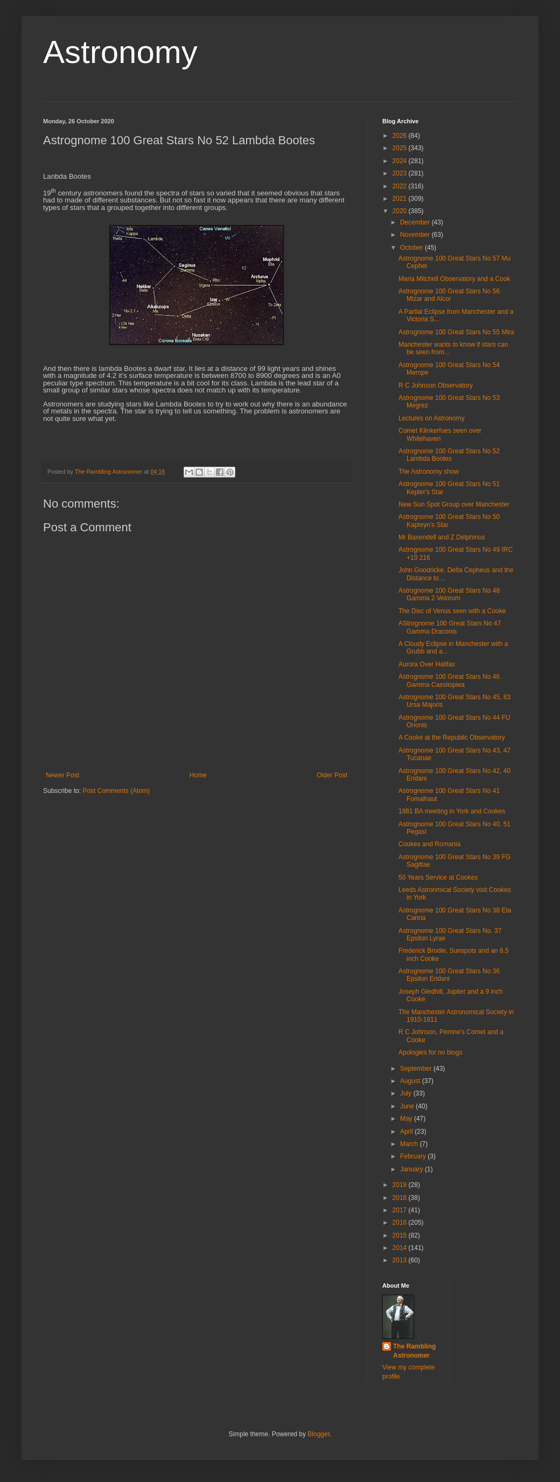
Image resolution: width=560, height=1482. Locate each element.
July (407, 1093)
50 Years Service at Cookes (438, 877)
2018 (401, 1198)
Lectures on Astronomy (431, 418)
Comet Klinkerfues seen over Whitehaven (439, 434)
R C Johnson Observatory (435, 385)
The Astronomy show (428, 471)
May (407, 1118)
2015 (401, 1235)
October (412, 247)
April (407, 1131)
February (414, 1156)
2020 (401, 211)
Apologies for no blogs (430, 1052)
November (416, 234)
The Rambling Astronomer (414, 1351)
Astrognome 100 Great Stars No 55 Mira (456, 332)
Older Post (332, 775)
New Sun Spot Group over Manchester (453, 504)
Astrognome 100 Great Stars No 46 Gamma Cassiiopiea (449, 680)
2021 (401, 198)
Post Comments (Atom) (116, 791)
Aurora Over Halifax (426, 664)
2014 (401, 1248)
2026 (401, 135)
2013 (401, 1260)
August (411, 1081)
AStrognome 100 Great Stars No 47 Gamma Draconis (449, 627)
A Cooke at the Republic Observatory (451, 737)
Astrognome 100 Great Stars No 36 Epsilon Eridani (449, 974)
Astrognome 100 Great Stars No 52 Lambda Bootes (449, 454)
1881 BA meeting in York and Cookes (451, 811)
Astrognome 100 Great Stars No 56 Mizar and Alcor (449, 295)
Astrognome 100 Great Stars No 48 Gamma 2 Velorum (449, 594)
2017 (401, 1210)
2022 (401, 186)
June (408, 1106)
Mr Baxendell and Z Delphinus (441, 537)
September (416, 1068)
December (416, 222)
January (412, 1169)
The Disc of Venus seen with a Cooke (452, 611)
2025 (401, 148)
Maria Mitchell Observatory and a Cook (454, 279)
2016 (401, 1222)
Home (198, 775)
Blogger (318, 1434)
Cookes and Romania (429, 844)
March (410, 1144)
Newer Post (62, 775)
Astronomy (120, 52)
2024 (401, 161)
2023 (401, 173)
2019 (401, 1185)
